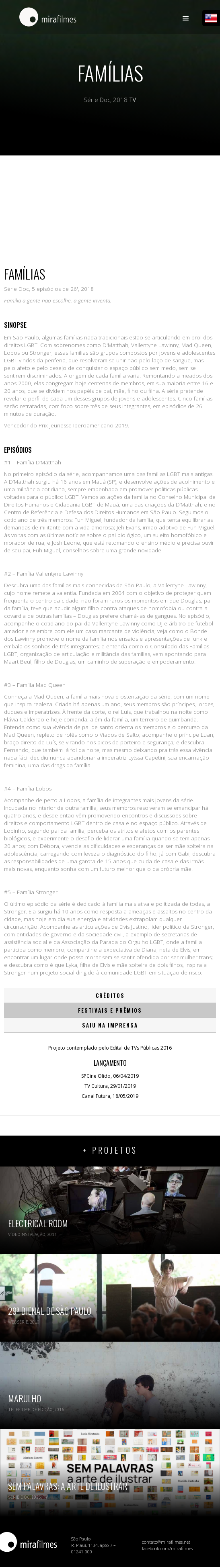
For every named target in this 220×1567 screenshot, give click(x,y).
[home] (46, 20)
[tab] (110, 995)
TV (133, 99)
